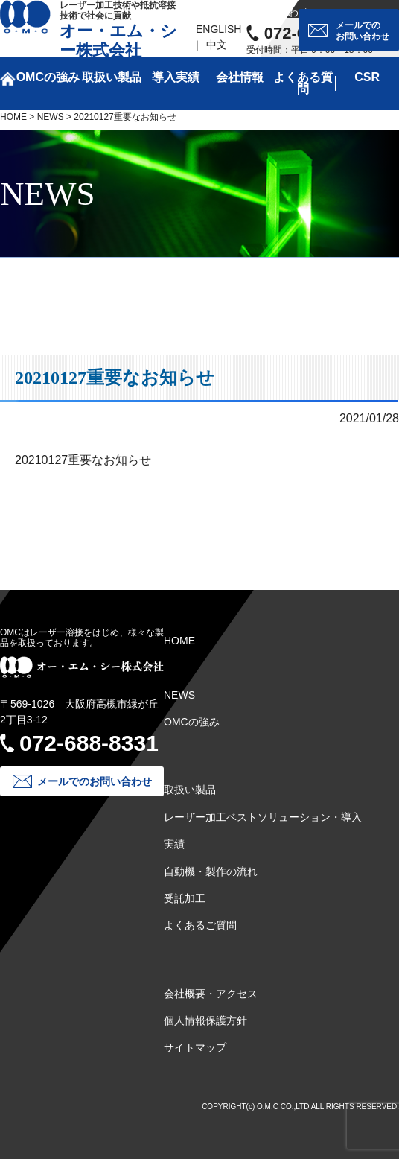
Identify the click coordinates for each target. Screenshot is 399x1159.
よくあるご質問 (200, 925)
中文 (216, 45)
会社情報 (240, 77)
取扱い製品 (111, 77)
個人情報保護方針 (205, 1020)
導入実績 (176, 77)
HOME (13, 117)
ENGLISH (218, 29)
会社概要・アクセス (211, 994)
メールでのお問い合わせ (362, 30)
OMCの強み (48, 77)
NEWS (50, 117)
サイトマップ (195, 1047)
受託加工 (184, 898)
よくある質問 (303, 83)
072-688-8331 (89, 743)
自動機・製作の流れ (211, 871)
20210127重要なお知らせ (83, 460)
